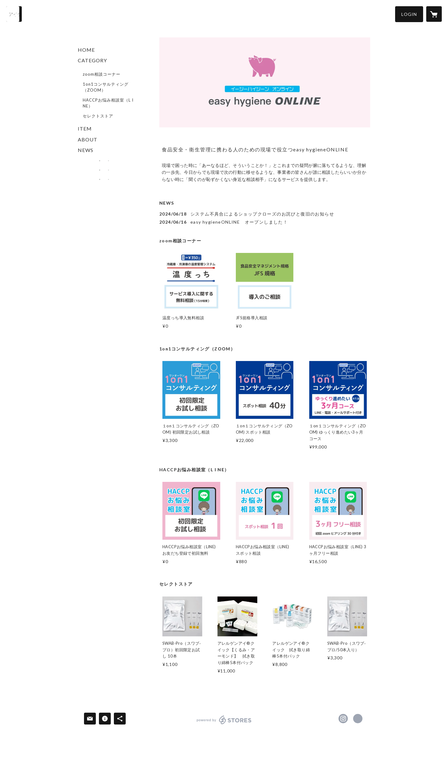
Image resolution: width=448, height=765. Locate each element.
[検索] (14, 14)
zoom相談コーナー (101, 74)
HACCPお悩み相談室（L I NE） (108, 103)
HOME (86, 50)
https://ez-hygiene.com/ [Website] (357, 718)
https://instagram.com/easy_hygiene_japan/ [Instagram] (343, 718)
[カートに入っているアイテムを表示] (434, 14)
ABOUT (87, 139)
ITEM (85, 128)
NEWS (85, 150)
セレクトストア (98, 115)
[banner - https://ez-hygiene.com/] (104, 160)
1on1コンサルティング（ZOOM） (105, 87)
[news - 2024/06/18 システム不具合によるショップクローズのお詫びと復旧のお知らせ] (264, 214)
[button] (409, 14)
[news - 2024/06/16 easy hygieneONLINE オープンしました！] (264, 222)
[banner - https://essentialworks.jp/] (104, 170)
